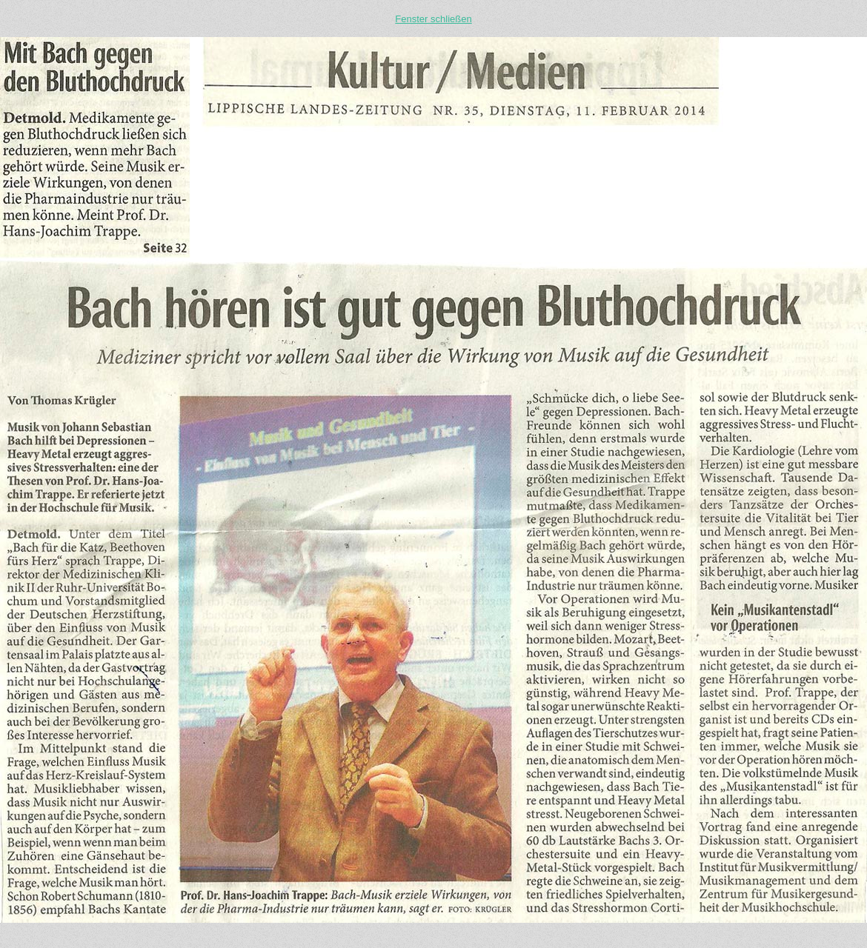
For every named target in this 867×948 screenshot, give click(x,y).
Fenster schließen (433, 18)
